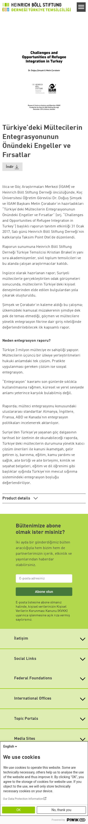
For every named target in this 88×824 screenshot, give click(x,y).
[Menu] (81, 7)
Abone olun (44, 592)
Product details (16, 498)
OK (18, 810)
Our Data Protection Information (23, 798)
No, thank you (61, 810)
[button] (12, 166)
